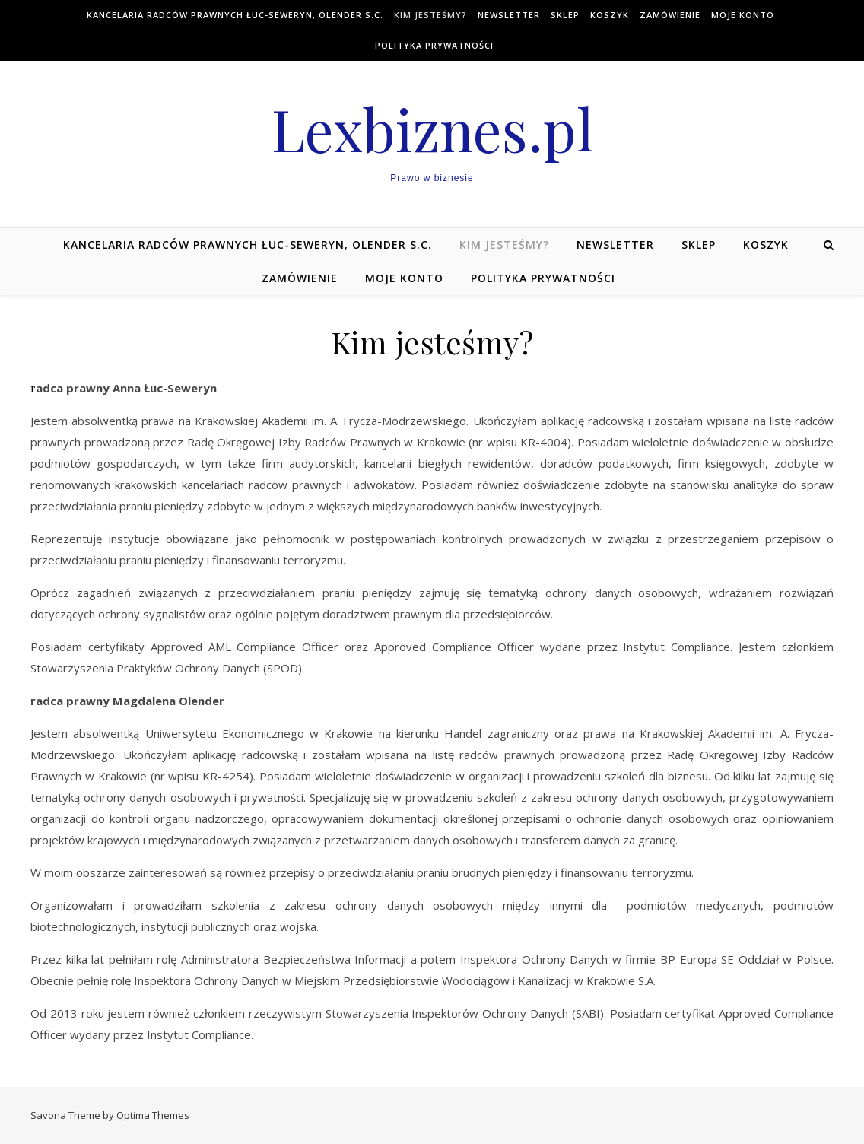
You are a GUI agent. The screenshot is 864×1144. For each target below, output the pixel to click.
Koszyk (609, 15)
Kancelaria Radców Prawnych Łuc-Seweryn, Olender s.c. (235, 15)
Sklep (565, 15)
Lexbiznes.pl (432, 128)
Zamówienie (670, 15)
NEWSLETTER (509, 15)
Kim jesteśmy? (430, 15)
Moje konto (742, 15)
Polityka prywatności (434, 45)
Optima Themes (152, 1115)
